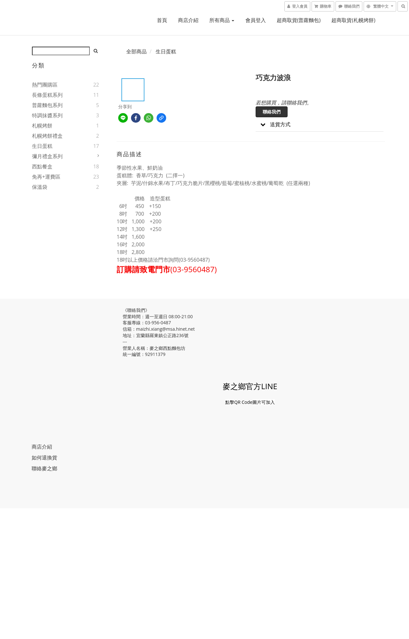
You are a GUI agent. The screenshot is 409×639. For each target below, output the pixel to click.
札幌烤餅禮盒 (47, 135)
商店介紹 (188, 20)
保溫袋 (39, 186)
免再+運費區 (46, 176)
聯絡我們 (272, 112)
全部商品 (136, 51)
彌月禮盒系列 (47, 156)
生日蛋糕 (42, 146)
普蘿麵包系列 (47, 105)
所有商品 (221, 20)
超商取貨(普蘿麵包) (298, 20)
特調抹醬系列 (47, 115)
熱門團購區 (45, 84)
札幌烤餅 (42, 125)
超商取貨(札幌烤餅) (353, 20)
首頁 (162, 20)
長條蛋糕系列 (47, 94)
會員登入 (255, 20)
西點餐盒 (42, 166)
